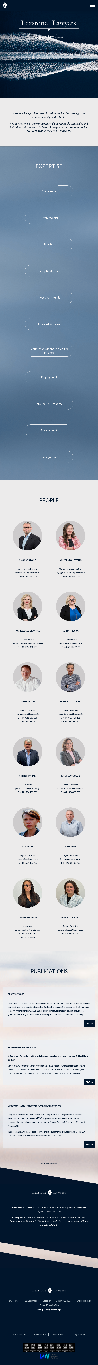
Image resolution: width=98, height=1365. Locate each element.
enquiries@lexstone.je (50, 1309)
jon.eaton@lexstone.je (70, 859)
